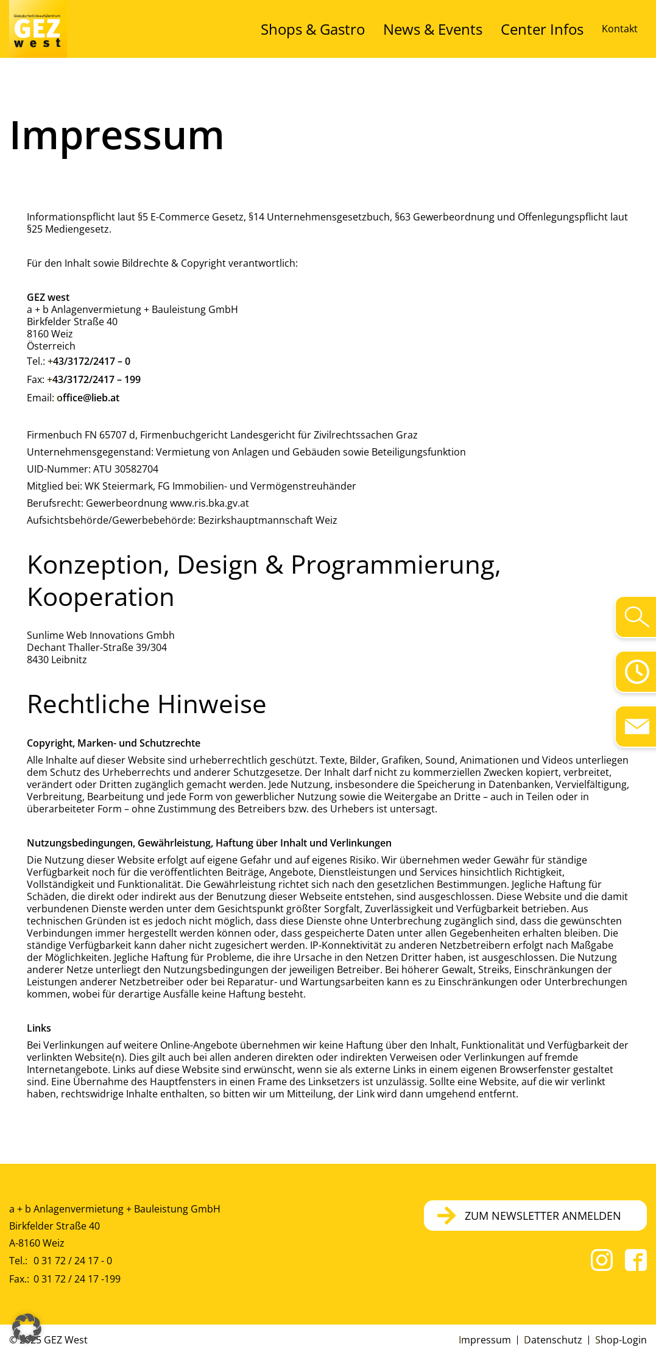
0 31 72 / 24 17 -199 (77, 1279)
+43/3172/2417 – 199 (94, 379)
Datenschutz (553, 1339)
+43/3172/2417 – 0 (89, 361)
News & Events (475, 28)
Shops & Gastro (387, 28)
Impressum (485, 1339)
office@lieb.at (88, 397)
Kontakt (620, 28)
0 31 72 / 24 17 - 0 (73, 1260)
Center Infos (555, 28)
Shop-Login (621, 1339)
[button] (27, 1328)
